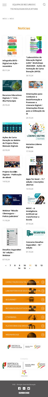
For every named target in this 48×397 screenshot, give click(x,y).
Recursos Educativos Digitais (21, 308)
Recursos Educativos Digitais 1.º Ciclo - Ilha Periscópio (12, 98)
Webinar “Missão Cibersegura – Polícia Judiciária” (10, 213)
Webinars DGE (12, 334)
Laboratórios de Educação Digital (23, 291)
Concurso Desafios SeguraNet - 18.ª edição (34, 245)
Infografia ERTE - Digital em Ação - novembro (11, 63)
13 (41, 265)
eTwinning (11, 317)
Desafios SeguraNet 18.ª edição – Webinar (12, 252)
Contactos (24, 359)
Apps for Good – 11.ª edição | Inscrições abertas (35, 182)
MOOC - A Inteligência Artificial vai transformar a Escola (32, 214)
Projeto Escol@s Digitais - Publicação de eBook (12, 174)
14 (19, 268)
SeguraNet (11, 299)
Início (5, 19)
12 (36, 265)
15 (25, 268)
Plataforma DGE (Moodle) (18, 326)
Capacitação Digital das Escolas (22, 282)
